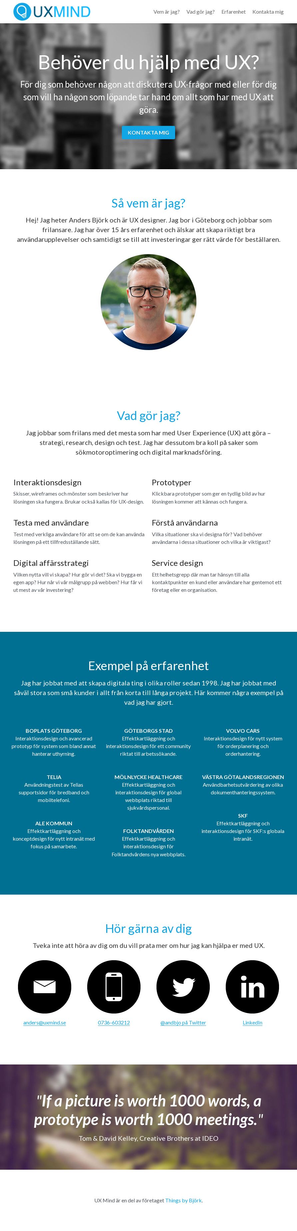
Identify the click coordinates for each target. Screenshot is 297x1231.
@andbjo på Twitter (183, 1022)
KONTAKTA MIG (148, 132)
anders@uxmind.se (44, 1022)
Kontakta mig (268, 11)
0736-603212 (114, 1022)
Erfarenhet (233, 11)
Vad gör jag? (200, 11)
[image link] (44, 987)
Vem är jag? (166, 11)
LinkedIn (252, 1022)
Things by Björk (183, 1200)
